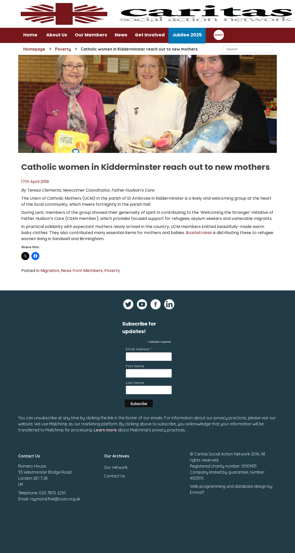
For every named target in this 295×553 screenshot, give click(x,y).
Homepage (34, 49)
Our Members (91, 35)
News (121, 35)
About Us (56, 35)
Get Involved (150, 35)
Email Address (139, 349)
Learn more (105, 427)
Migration (49, 270)
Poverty (63, 49)
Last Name (135, 382)
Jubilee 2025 (187, 35)
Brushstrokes (199, 233)
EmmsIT (197, 490)
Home (30, 35)
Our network (116, 465)
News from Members (82, 270)
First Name (135, 366)
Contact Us (114, 473)
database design (250, 484)
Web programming (207, 484)
